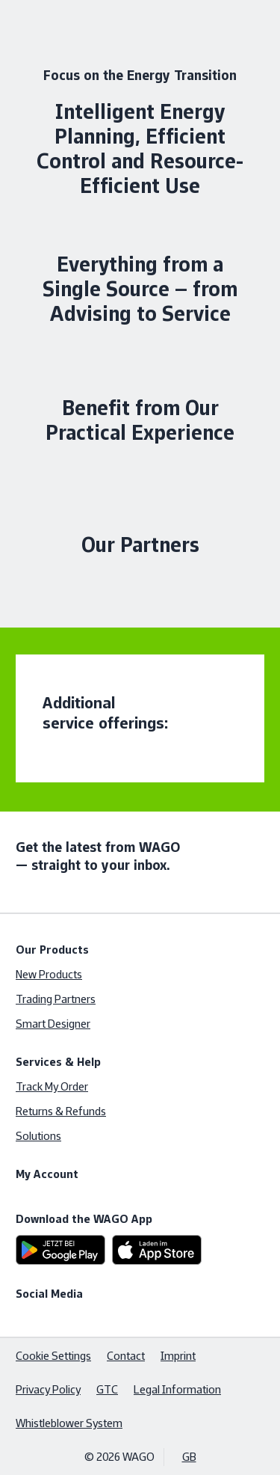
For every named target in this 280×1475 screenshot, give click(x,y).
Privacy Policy (48, 1389)
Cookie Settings (53, 1355)
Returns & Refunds (61, 1111)
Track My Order (52, 1086)
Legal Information (177, 1389)
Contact (126, 1355)
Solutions (38, 1135)
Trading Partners (56, 999)
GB (189, 1456)
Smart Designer (53, 1023)
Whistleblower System (69, 1423)
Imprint (178, 1355)
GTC (107, 1389)
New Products (49, 974)
